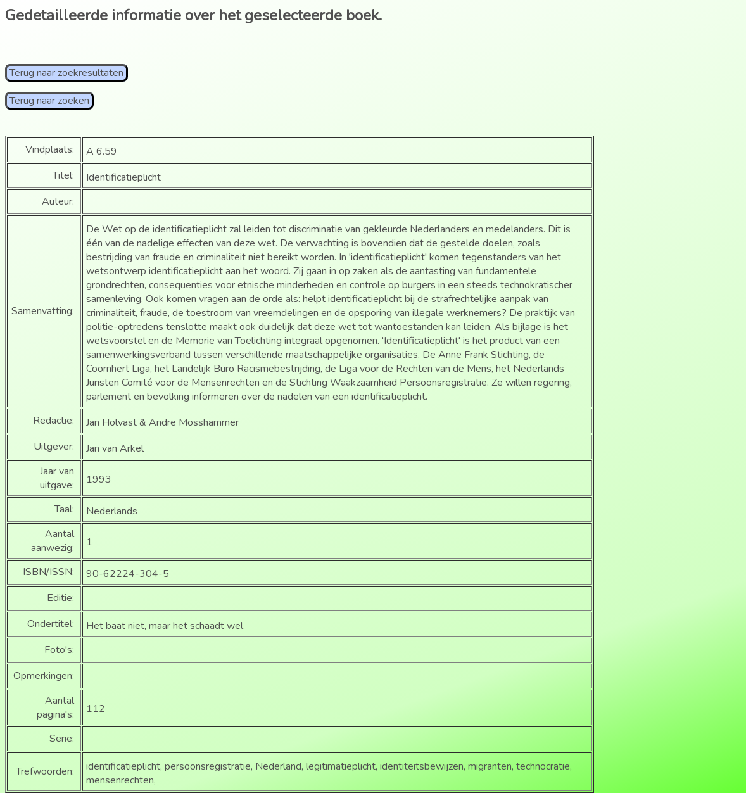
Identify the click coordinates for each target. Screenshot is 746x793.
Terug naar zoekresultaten (66, 73)
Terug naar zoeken (49, 101)
